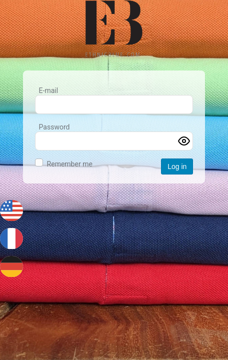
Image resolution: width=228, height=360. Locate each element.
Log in (177, 166)
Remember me (69, 164)
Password (54, 127)
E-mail (48, 90)
